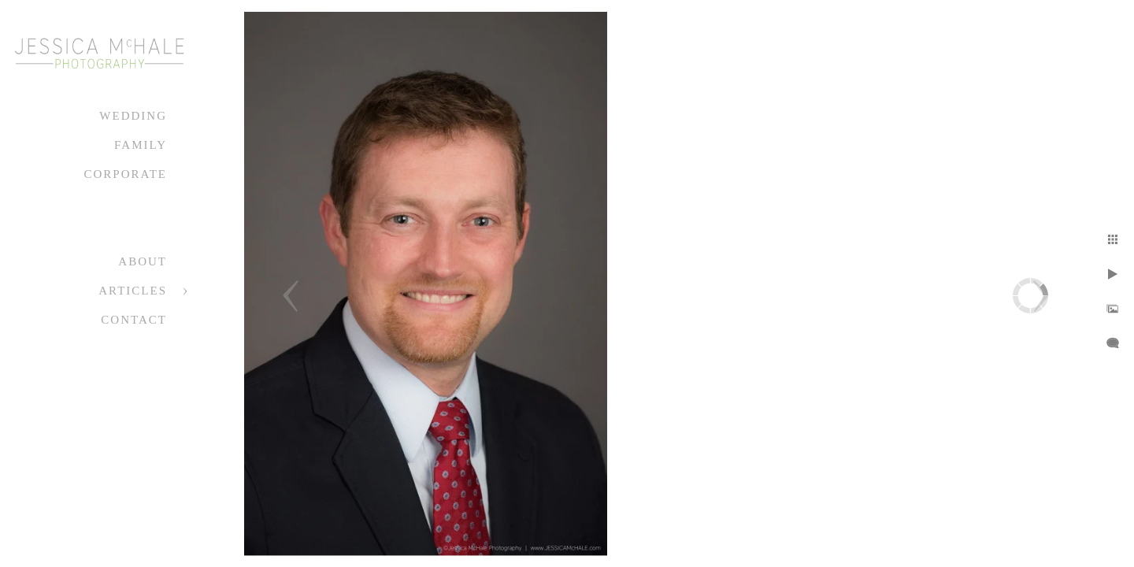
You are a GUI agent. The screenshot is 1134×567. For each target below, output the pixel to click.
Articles (132, 290)
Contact (134, 319)
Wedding (133, 115)
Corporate (125, 174)
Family (140, 145)
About (142, 261)
